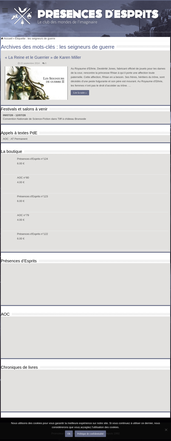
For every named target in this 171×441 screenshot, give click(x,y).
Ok (69, 433)
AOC (6, 138)
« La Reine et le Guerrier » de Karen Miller (43, 57)
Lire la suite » (80, 92)
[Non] (166, 430)
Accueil (6, 38)
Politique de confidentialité (90, 433)
